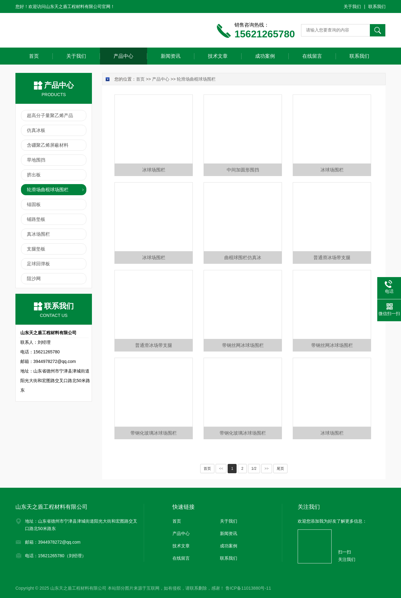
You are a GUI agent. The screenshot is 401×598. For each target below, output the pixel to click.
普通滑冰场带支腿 (331, 257)
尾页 (280, 468)
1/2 (254, 468)
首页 (34, 56)
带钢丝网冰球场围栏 (243, 345)
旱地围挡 (36, 159)
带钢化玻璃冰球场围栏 (153, 433)
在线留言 (312, 56)
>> (267, 468)
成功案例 (265, 56)
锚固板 (34, 204)
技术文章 (218, 56)
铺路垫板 (36, 219)
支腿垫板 (36, 248)
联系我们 (377, 6)
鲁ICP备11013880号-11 (248, 588)
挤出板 (34, 174)
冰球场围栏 (153, 169)
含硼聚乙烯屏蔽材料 (47, 145)
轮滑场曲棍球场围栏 (47, 189)
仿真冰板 (36, 130)
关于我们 (352, 6)
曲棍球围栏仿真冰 (242, 257)
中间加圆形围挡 (243, 169)
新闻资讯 (170, 56)
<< (221, 468)
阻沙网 (34, 278)
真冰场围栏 (38, 234)
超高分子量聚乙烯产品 (50, 115)
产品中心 (123, 56)
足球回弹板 (38, 263)
